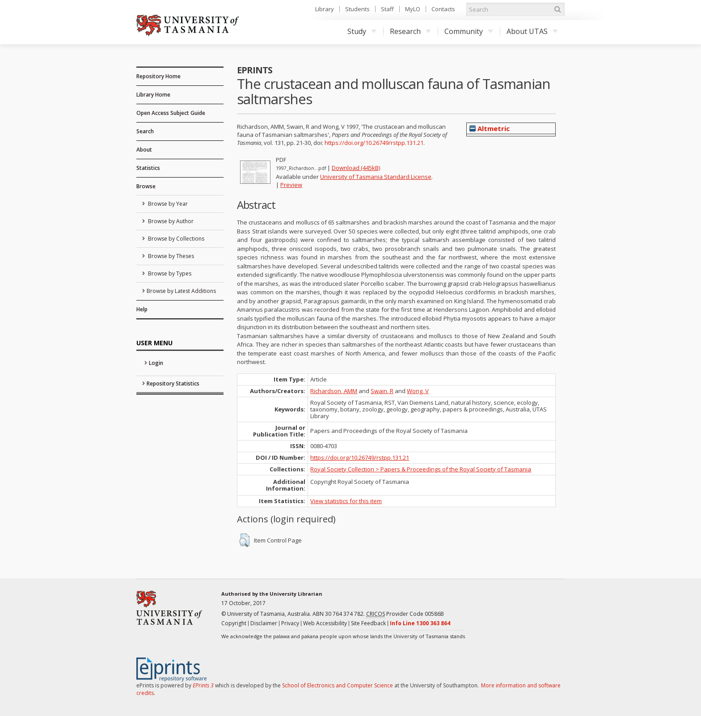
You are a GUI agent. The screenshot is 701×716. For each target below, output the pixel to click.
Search (145, 131)
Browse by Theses (170, 256)
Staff (387, 9)
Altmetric (489, 128)
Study (361, 31)
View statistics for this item (346, 501)
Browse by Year (167, 204)
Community (468, 31)
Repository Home (158, 76)
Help (142, 309)
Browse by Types (169, 273)
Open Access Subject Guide (170, 113)
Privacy (290, 623)
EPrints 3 (203, 685)
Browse (146, 186)
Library (324, 9)
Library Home (153, 94)
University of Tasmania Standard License (375, 177)
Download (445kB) (356, 168)
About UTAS (532, 31)
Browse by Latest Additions (181, 291)
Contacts (443, 9)
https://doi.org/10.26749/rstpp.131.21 (374, 143)
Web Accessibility (325, 623)
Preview (291, 185)
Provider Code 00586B (405, 614)
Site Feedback (368, 623)
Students (357, 9)
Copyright (233, 623)
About (144, 149)
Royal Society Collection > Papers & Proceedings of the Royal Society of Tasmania (420, 469)
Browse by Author (170, 221)
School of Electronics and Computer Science (337, 685)
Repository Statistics (173, 383)
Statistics (148, 168)
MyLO (412, 9)
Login (156, 363)
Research (410, 31)
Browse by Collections (175, 238)
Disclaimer (263, 623)
